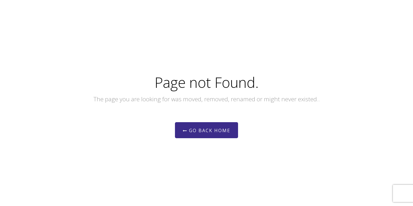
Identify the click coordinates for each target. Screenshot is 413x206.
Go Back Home (206, 130)
